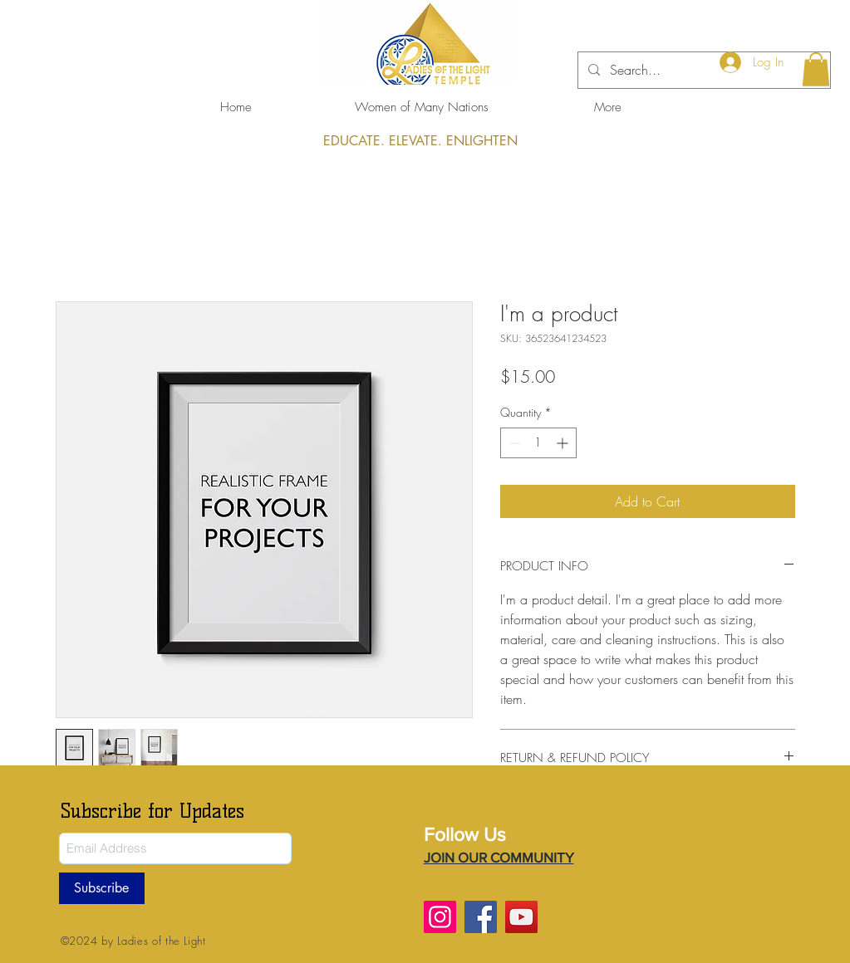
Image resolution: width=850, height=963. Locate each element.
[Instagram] (440, 917)
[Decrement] (513, 442)
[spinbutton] (538, 442)
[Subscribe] (102, 888)
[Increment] (563, 442)
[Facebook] (480, 917)
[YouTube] (521, 917)
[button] (816, 69)
